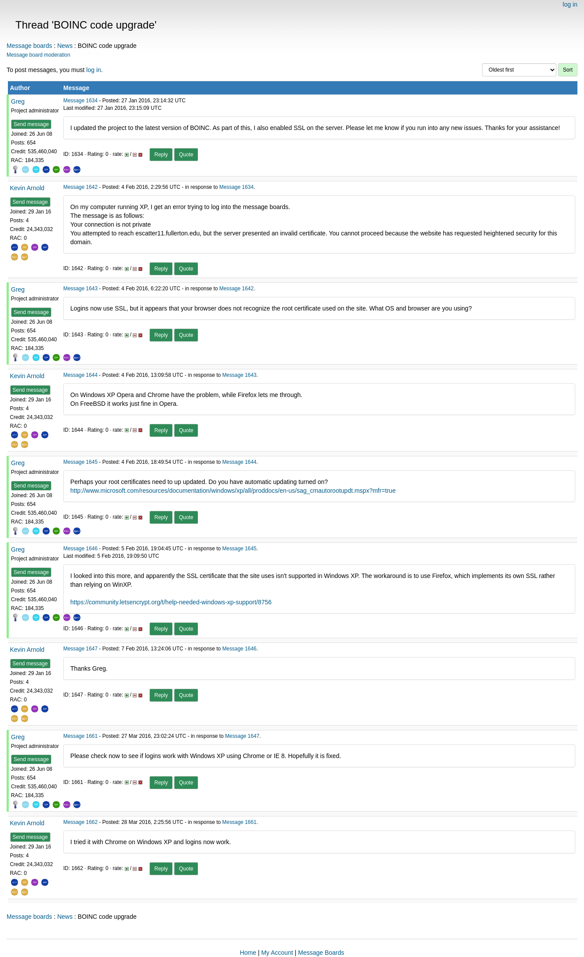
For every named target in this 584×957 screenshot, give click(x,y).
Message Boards (321, 952)
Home (248, 952)
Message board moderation (38, 55)
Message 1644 (80, 375)
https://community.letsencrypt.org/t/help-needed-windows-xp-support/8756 (171, 602)
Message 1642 (80, 187)
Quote (186, 155)
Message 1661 (80, 736)
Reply (161, 155)
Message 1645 (80, 462)
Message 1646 (80, 548)
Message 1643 (80, 288)
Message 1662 (80, 822)
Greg (18, 101)
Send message (31, 124)
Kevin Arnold (27, 187)
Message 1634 (80, 101)
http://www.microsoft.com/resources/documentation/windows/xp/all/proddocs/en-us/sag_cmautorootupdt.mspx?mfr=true (232, 490)
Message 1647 (80, 649)
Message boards (29, 45)
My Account (277, 952)
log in (570, 4)
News (65, 45)
